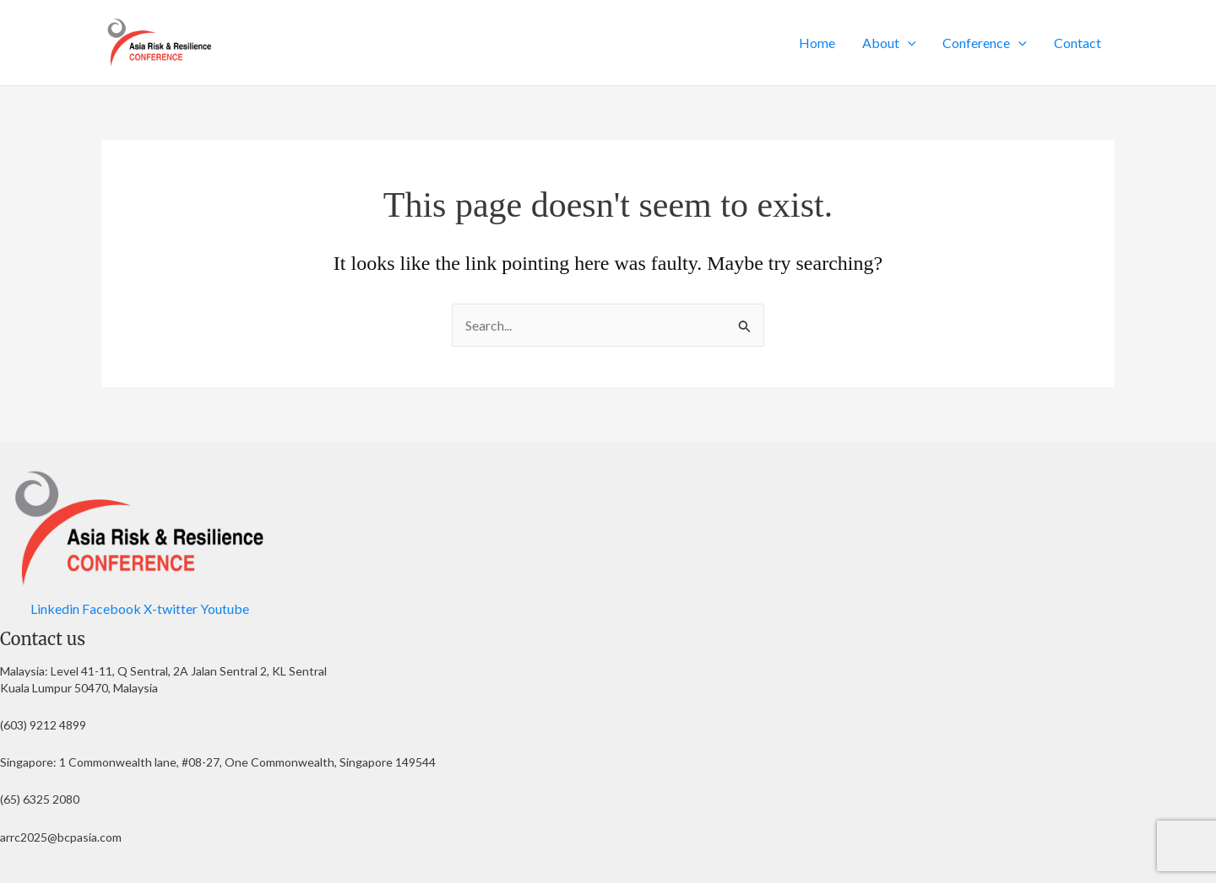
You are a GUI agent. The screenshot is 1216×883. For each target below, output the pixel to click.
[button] (907, 43)
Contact (1077, 43)
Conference (984, 43)
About (889, 43)
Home (817, 43)
